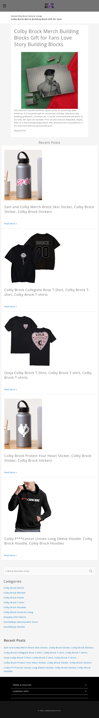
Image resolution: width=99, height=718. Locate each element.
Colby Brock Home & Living (29, 16)
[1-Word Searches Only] (45, 571)
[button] (5, 6)
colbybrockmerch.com (52, 711)
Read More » (10, 223)
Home (13, 16)
